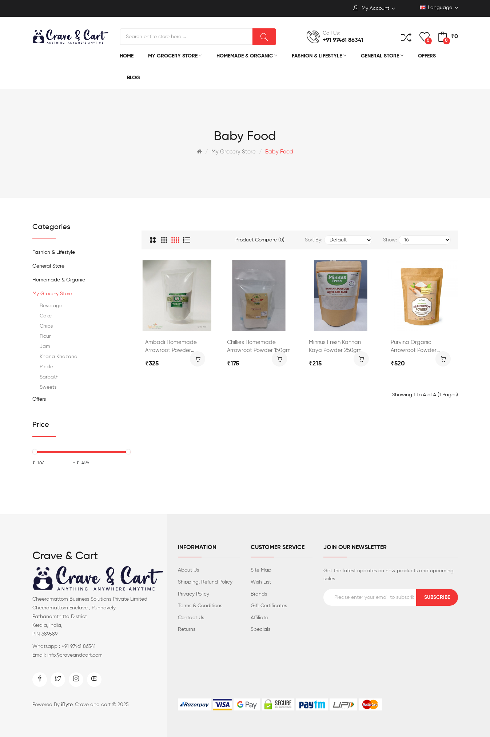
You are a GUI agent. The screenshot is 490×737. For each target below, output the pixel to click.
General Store (48, 266)
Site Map (261, 570)
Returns (186, 629)
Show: (390, 240)
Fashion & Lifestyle (53, 252)
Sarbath (49, 377)
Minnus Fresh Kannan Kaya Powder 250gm (335, 346)
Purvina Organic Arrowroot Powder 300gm (414, 347)
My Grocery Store (233, 152)
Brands (259, 594)
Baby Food (279, 152)
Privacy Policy (193, 594)
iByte (66, 704)
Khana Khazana (58, 356)
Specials (260, 629)
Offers (39, 399)
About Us (188, 570)
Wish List (261, 582)
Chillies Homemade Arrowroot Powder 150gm (259, 346)
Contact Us (191, 617)
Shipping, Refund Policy (205, 582)
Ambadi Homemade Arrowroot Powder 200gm (171, 347)
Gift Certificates (269, 605)
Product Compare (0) (259, 240)
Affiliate (259, 617)
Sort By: (313, 240)
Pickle (46, 366)
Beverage (51, 305)
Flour (45, 336)
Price (40, 425)
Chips (46, 326)
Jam (45, 346)
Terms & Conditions (200, 605)
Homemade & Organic (58, 280)
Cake (46, 316)
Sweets (48, 387)
